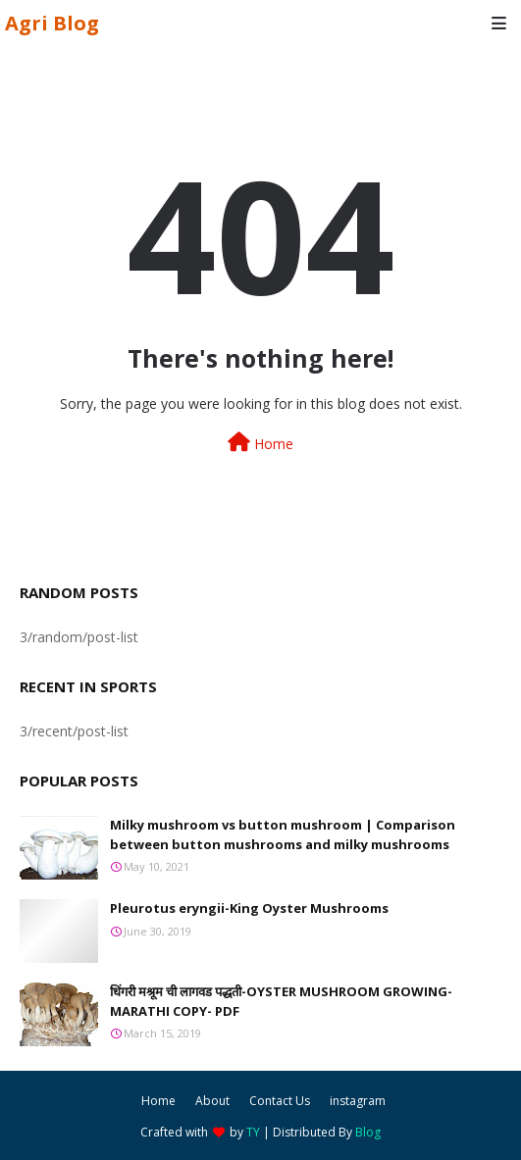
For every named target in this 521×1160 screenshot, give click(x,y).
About (212, 1100)
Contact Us (279, 1100)
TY (253, 1132)
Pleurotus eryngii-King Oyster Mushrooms (249, 908)
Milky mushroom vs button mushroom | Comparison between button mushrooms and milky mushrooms (282, 834)
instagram (358, 1100)
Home (260, 442)
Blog (368, 1132)
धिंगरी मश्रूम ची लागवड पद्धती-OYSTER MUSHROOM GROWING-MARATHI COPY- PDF (281, 1001)
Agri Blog (52, 23)
